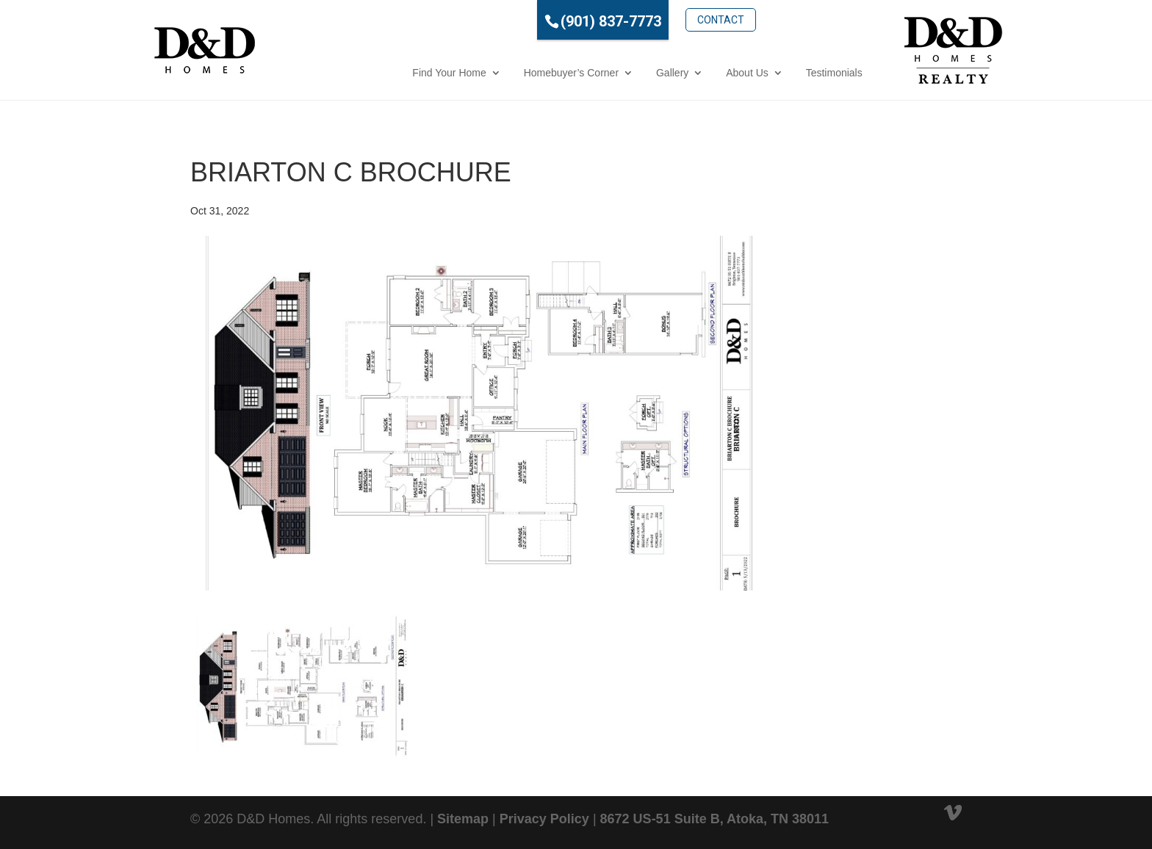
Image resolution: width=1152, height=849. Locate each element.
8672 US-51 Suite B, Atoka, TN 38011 (714, 819)
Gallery (606, 73)
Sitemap (463, 819)
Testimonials (768, 73)
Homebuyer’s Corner (505, 73)
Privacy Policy (544, 819)
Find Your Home (383, 73)
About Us (681, 73)
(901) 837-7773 (544, 21)
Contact (655, 20)
